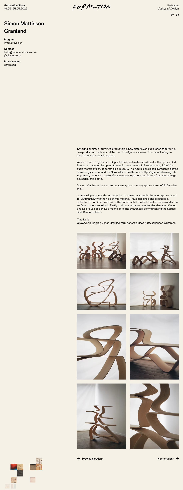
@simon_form (12, 55)
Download (10, 64)
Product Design (13, 42)
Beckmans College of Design (168, 7)
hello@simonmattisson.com (20, 52)
